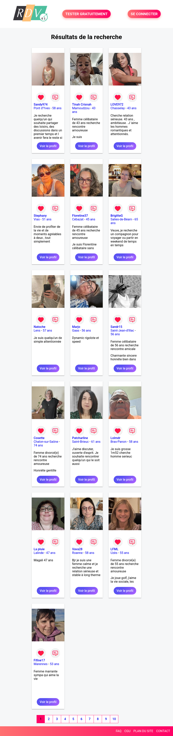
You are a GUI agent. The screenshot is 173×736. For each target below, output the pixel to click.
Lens (37, 330)
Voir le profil (48, 146)
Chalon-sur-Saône (46, 442)
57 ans (47, 330)
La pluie (39, 549)
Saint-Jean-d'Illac (122, 330)
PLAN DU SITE (143, 731)
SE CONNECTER (144, 14)
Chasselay (118, 108)
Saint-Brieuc (80, 442)
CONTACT (163, 731)
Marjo (76, 327)
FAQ (118, 731)
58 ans (56, 108)
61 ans (96, 442)
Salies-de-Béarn (121, 219)
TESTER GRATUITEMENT (86, 14)
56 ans (86, 330)
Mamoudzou (81, 108)
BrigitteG (117, 215)
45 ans (90, 219)
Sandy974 (40, 104)
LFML (114, 549)
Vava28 (77, 549)
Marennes (40, 664)
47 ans (50, 553)
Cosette (39, 438)
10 (114, 719)
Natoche (39, 327)
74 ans (38, 445)
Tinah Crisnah (81, 104)
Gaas (75, 330)
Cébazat (77, 219)
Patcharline (80, 438)
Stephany (40, 215)
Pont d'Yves (42, 108)
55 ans (124, 553)
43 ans (131, 108)
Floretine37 (80, 215)
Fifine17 (39, 660)
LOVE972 (117, 104)
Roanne (77, 553)
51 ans (47, 219)
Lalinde (39, 553)
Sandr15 (116, 327)
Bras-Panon (118, 442)
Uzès (114, 553)
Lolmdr (115, 438)
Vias (37, 219)
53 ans (54, 664)
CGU (127, 731)
